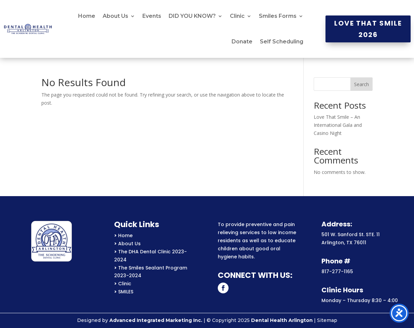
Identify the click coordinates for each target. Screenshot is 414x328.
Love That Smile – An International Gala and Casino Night (338, 125)
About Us (115, 16)
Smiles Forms (278, 16)
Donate (242, 41)
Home (86, 16)
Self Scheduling (281, 41)
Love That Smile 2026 (368, 28)
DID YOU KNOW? (192, 16)
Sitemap (327, 320)
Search (361, 84)
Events (151, 16)
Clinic (237, 16)
